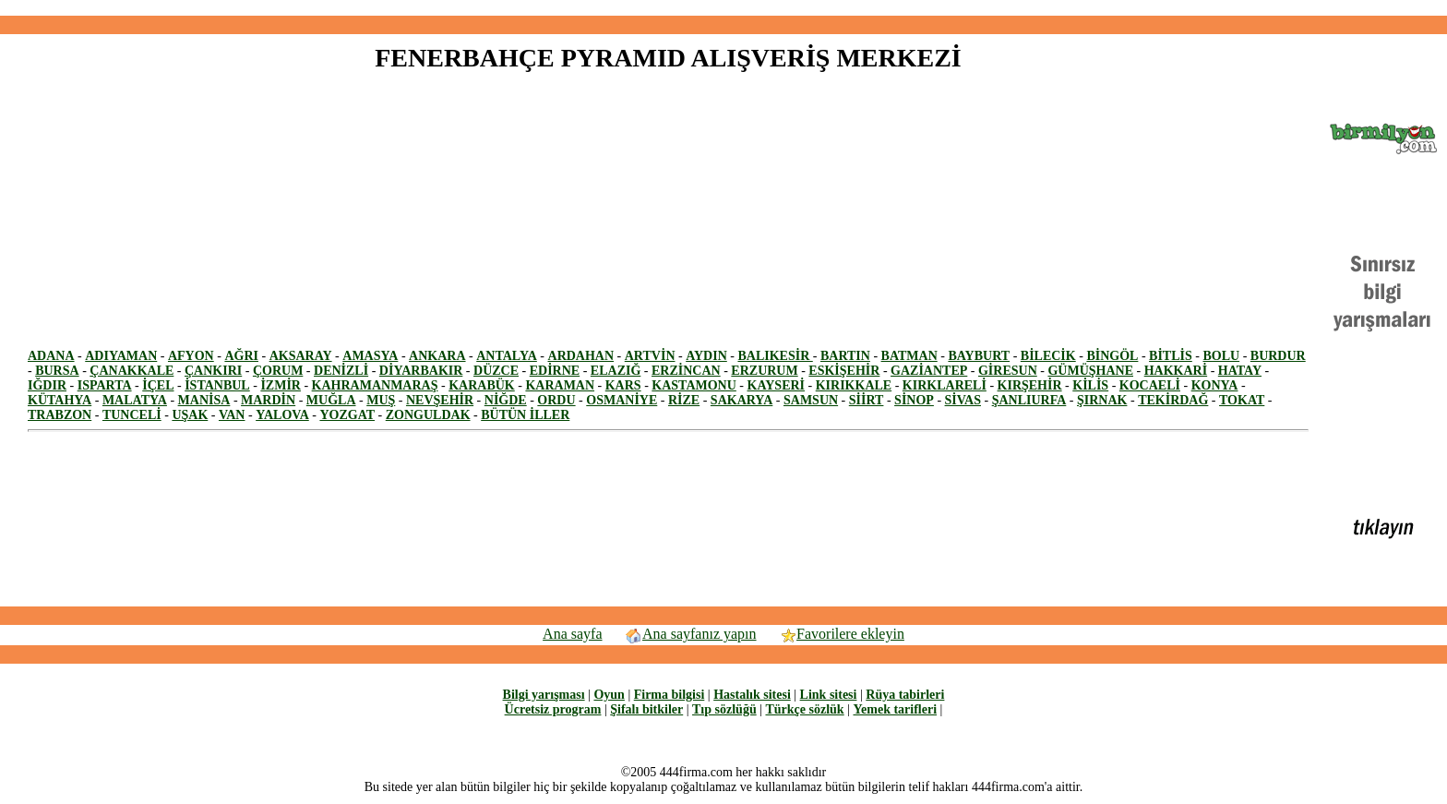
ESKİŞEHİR (843, 371)
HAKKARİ (1175, 371)
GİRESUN (1007, 371)
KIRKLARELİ (945, 385)
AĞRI (241, 356)
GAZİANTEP (929, 371)
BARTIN (845, 356)
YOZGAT (347, 415)
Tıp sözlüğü (724, 709)
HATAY (1240, 371)
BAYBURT (979, 356)
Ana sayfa (572, 634)
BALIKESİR (774, 356)
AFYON (191, 356)
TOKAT (1241, 400)
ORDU (556, 400)
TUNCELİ (131, 415)
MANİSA (204, 400)
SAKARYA (741, 400)
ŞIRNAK (1102, 400)
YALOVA (282, 415)
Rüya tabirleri (905, 695)
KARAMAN (559, 385)
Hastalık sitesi (752, 695)
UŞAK (190, 415)
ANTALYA (506, 356)
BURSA (56, 371)
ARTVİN (650, 356)
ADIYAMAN (121, 356)
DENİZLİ (341, 371)
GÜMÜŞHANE (1090, 371)
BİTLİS (1170, 356)
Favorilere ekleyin (841, 634)
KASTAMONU (694, 385)
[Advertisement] (723, 8)
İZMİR (280, 385)
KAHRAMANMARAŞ (375, 385)
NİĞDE (505, 400)
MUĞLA (331, 400)
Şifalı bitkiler (646, 709)
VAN (232, 415)
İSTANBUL (217, 385)
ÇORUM (278, 371)
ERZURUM (764, 371)
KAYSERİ (776, 385)
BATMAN (909, 356)
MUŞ (380, 400)
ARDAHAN (581, 356)
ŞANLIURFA (1029, 400)
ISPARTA (105, 385)
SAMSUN (810, 400)
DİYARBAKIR (421, 371)
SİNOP (914, 400)
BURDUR (1278, 356)
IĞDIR (47, 385)
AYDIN (706, 356)
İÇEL (157, 385)
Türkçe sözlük (804, 709)
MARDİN (268, 400)
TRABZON (59, 415)
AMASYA (370, 356)
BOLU (1220, 356)
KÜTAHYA (59, 400)
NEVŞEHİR (439, 400)
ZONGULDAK (428, 415)
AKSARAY (300, 356)
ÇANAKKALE (131, 371)
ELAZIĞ (615, 371)
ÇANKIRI (213, 371)
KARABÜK (481, 385)
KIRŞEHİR (1030, 385)
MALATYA (134, 400)
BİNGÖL (1112, 356)
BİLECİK (1048, 356)
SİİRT (866, 400)
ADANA (51, 356)
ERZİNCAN (686, 371)
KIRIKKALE (853, 385)
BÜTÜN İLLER (525, 415)
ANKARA (437, 356)
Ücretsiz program (553, 709)
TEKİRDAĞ (1173, 400)
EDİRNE (555, 371)
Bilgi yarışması (544, 695)
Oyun (608, 695)
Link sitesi (828, 695)
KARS (623, 385)
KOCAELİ (1149, 385)
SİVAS (963, 400)
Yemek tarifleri (895, 709)
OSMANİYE (621, 400)
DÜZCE (496, 371)
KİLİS (1090, 385)
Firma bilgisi (669, 695)
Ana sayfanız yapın (691, 634)
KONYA (1214, 385)
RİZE (684, 400)
